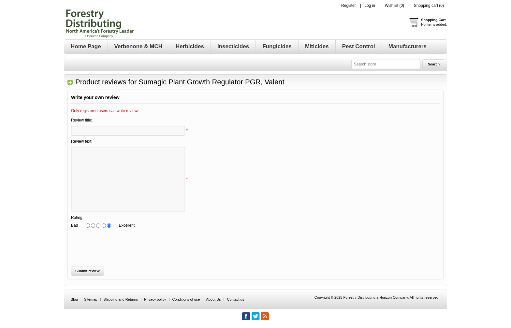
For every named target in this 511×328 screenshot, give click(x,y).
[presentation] (120, 247)
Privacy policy (155, 299)
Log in (369, 5)
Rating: (77, 217)
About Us (213, 299)
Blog (74, 299)
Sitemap (90, 299)
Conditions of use (186, 299)
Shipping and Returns (120, 299)
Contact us (235, 299)
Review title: (81, 120)
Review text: (81, 141)
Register (348, 5)
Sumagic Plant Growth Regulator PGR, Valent (211, 82)
